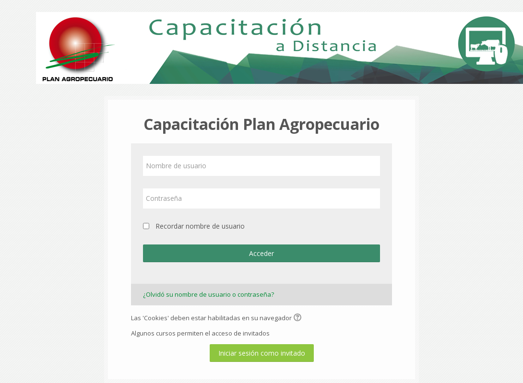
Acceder (261, 253)
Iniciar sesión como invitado (261, 353)
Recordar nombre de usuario (200, 226)
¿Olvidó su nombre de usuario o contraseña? (208, 294)
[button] (299, 318)
